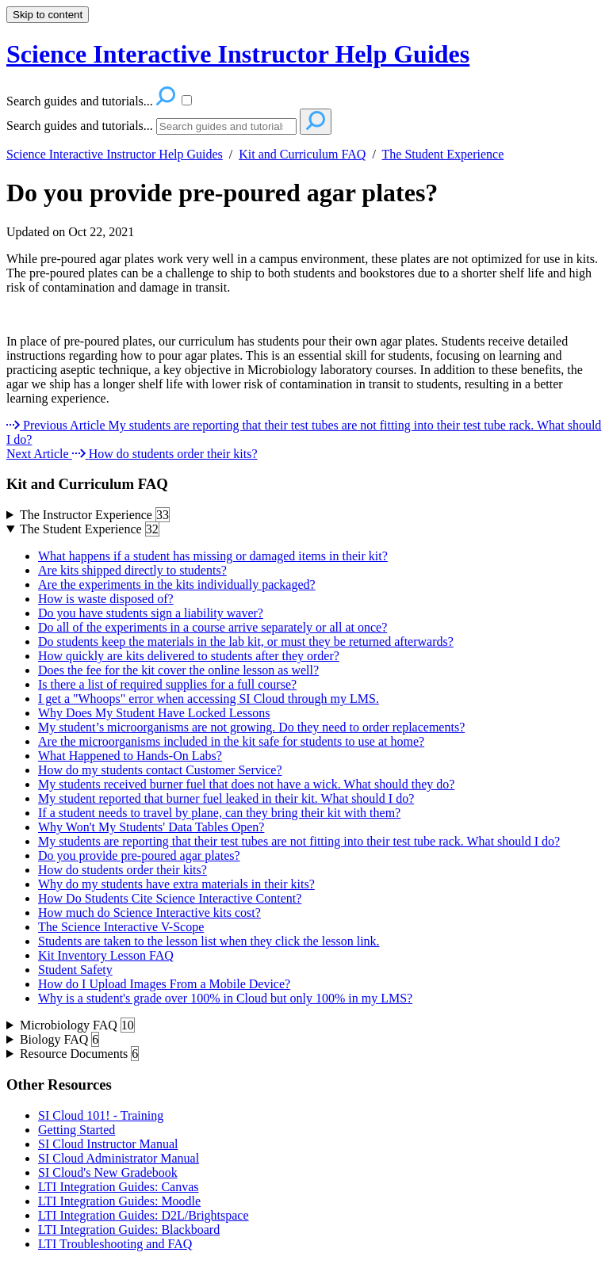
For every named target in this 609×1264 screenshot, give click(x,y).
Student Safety (75, 969)
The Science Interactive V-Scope (121, 927)
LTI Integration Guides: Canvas (118, 1186)
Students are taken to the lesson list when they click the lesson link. (209, 941)
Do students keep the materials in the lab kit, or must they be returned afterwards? (246, 641)
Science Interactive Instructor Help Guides (114, 154)
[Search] (226, 126)
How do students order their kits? (122, 869)
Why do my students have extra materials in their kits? (176, 884)
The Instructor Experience (95, 515)
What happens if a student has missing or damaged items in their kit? (213, 556)
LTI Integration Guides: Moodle (119, 1201)
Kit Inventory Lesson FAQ (106, 955)
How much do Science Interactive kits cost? (149, 912)
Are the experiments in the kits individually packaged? (177, 584)
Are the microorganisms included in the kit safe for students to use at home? (231, 741)
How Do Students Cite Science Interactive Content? (169, 898)
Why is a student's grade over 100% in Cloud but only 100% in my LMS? (225, 998)
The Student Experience (443, 154)
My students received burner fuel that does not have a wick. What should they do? (246, 784)
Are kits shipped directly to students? (132, 570)
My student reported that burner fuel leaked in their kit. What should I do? (226, 798)
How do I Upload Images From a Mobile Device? (164, 984)
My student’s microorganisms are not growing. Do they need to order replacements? (251, 727)
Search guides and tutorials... (79, 125)
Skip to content (47, 15)
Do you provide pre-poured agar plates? (222, 192)
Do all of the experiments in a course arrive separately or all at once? (212, 627)
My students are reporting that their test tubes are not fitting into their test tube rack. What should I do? (299, 841)
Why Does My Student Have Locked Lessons (154, 713)
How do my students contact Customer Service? (160, 770)
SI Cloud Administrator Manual (118, 1158)
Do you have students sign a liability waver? (150, 613)
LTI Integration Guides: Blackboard (129, 1229)
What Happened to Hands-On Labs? (130, 755)
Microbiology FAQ (77, 1025)
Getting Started (76, 1129)
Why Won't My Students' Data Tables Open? (151, 827)
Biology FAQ (59, 1040)
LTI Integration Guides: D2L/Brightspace (143, 1215)
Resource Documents (79, 1054)
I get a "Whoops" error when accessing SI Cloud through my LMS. (208, 698)
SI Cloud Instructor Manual (108, 1144)
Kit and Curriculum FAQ (302, 154)
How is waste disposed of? (106, 598)
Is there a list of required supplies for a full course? (167, 684)
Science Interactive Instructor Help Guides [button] (237, 54)
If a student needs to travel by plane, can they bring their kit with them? (219, 812)
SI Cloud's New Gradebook (108, 1172)
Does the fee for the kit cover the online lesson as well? (178, 670)
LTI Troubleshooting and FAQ (115, 1244)
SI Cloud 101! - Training (100, 1115)
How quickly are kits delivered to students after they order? (188, 656)
